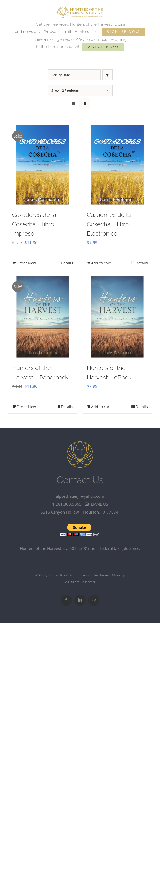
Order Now (26, 263)
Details (67, 263)
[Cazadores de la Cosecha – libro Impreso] (42, 165)
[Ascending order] (107, 74)
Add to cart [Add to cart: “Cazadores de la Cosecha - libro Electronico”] (101, 263)
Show (65, 90)
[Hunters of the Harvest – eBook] (117, 317)
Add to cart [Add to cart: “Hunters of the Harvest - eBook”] (101, 406)
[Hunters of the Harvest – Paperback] (42, 317)
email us (96, 504)
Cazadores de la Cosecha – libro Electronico (109, 224)
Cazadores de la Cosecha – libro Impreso (34, 224)
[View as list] (84, 103)
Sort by (60, 75)
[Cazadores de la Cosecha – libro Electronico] (117, 165)
